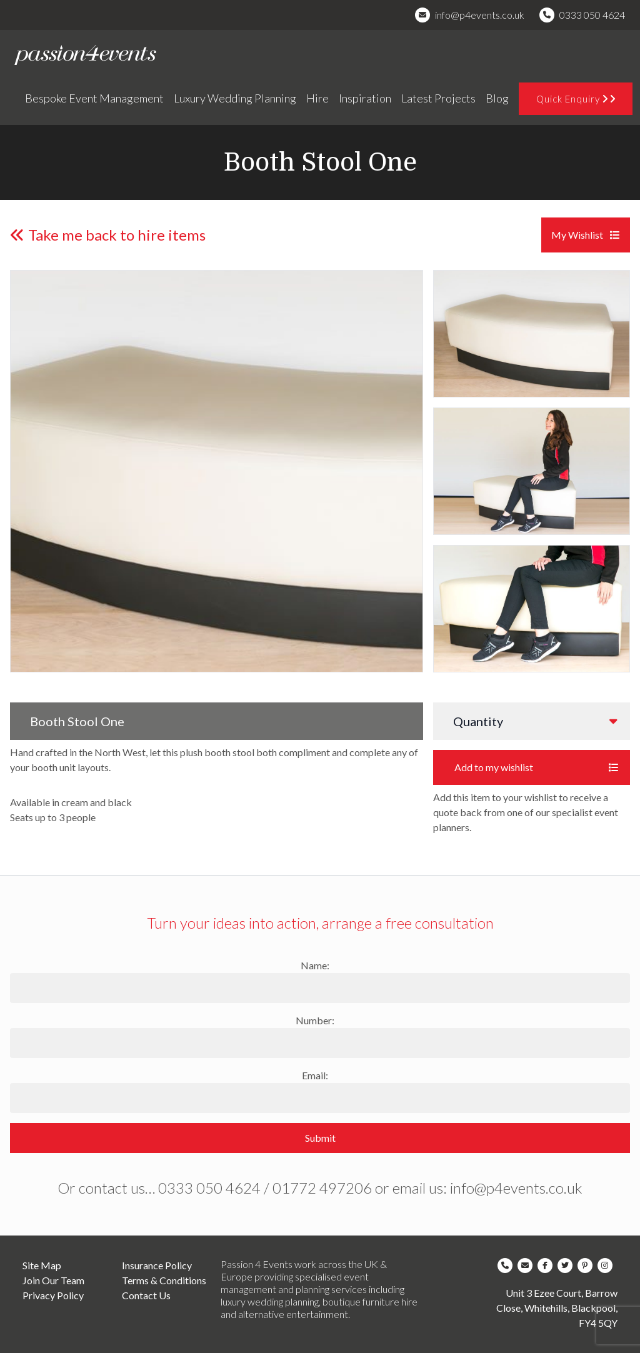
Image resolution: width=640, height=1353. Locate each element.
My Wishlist (585, 235)
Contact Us (146, 1295)
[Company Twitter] (568, 1265)
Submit (320, 1138)
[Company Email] (528, 1265)
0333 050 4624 (592, 15)
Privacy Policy (53, 1295)
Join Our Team (53, 1280)
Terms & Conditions (164, 1280)
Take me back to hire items (108, 235)
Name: (315, 965)
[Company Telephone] (508, 1265)
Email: (315, 1075)
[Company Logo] (84, 55)
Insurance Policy (157, 1265)
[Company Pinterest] (588, 1265)
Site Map (41, 1265)
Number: (315, 1020)
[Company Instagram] (608, 1265)
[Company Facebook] (548, 1265)
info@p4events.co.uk (479, 15)
